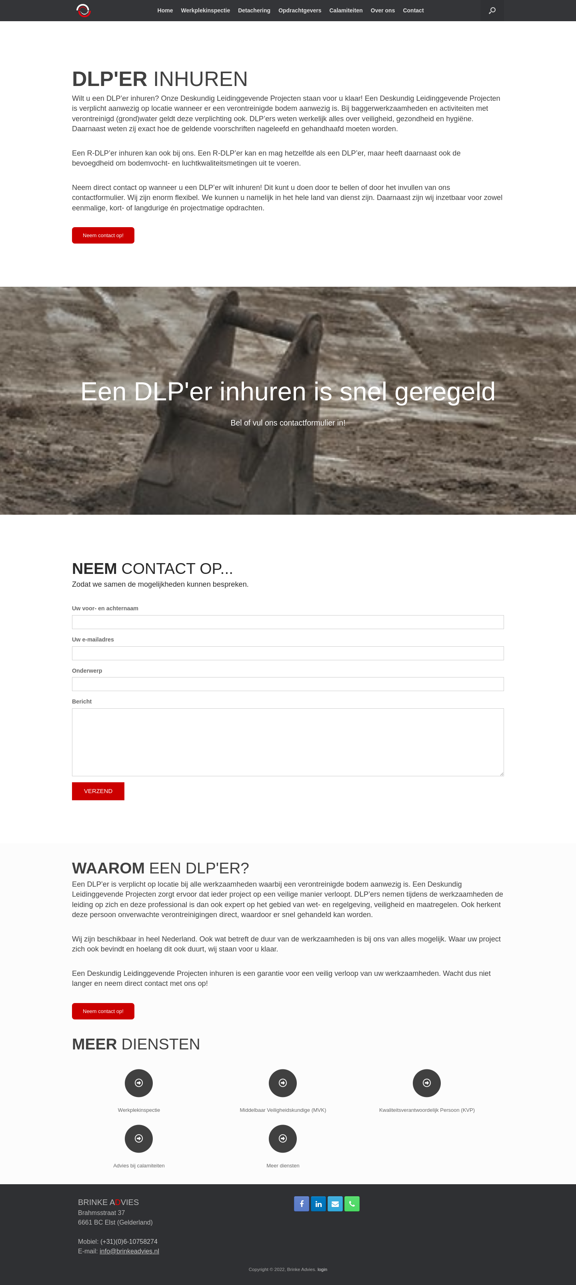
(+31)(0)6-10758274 (129, 1241)
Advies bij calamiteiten (139, 1166)
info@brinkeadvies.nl (129, 1251)
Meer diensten (282, 1166)
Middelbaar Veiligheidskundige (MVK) (283, 1110)
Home (165, 10)
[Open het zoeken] (492, 10)
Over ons (383, 10)
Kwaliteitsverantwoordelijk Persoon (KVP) (427, 1110)
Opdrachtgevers (299, 10)
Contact (413, 10)
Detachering (254, 10)
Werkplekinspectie (205, 10)
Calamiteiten (346, 10)
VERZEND (98, 790)
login (322, 1269)
